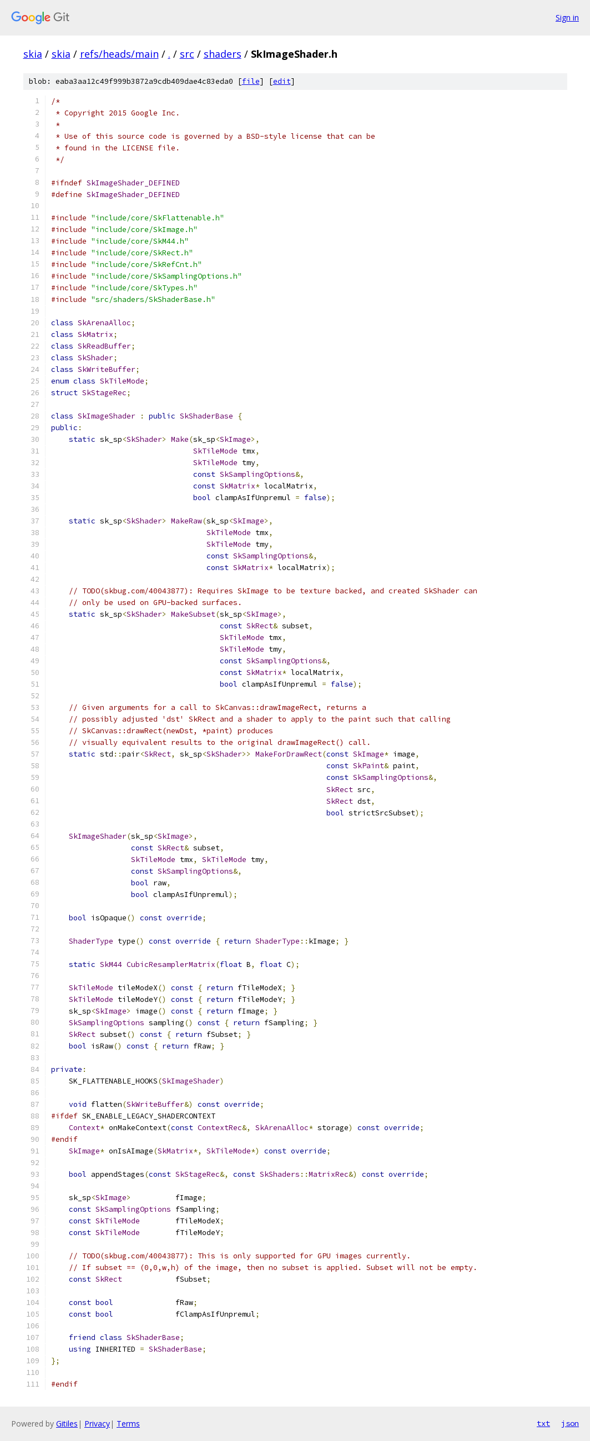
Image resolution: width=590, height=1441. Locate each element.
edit (282, 81)
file (251, 81)
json (570, 1423)
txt (543, 1423)
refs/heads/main (119, 54)
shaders (222, 54)
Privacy (97, 1423)
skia (32, 54)
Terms (128, 1423)
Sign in (567, 17)
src (187, 54)
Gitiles (67, 1423)
